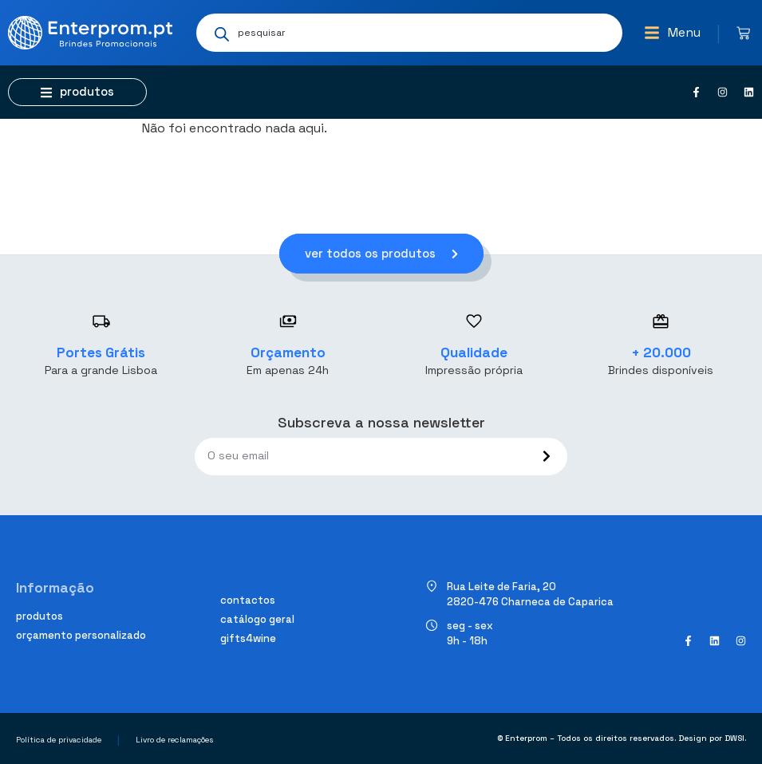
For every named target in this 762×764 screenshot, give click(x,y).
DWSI (734, 738)
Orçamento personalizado (81, 635)
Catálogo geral (257, 619)
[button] (672, 32)
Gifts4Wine (248, 638)
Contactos (247, 600)
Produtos (39, 616)
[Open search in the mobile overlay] (409, 33)
